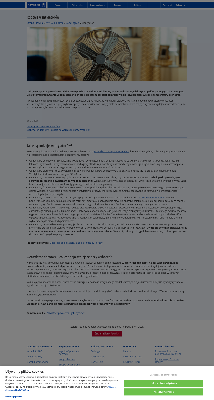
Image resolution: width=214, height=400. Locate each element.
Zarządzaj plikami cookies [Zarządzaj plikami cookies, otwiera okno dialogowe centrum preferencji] (163, 374)
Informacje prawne (13, 396)
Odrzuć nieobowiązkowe (164, 383)
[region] (107, 383)
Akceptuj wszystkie (164, 391)
